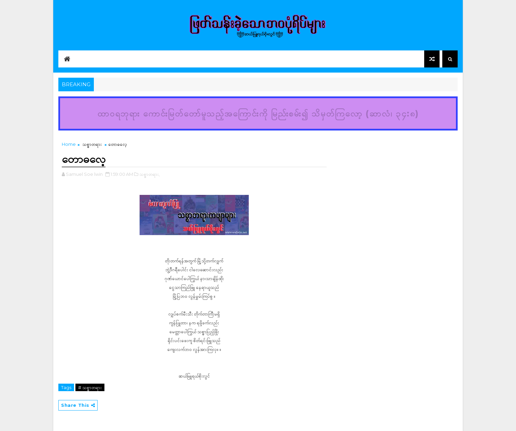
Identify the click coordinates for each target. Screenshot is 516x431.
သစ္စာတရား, (149, 174)
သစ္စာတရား (92, 144)
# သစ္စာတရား (90, 387)
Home (69, 144)
